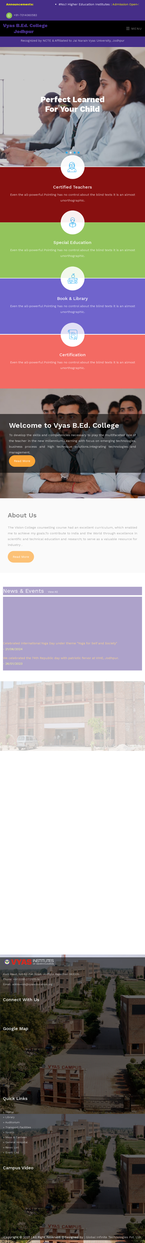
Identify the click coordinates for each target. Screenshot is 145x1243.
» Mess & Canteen (15, 1137)
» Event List (11, 1152)
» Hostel (8, 1112)
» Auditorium (11, 1122)
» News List (11, 1147)
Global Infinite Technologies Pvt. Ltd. (113, 1237)
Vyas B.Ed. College (25, 28)
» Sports (8, 1132)
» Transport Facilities (17, 1127)
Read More (22, 461)
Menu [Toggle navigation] (134, 28)
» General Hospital (15, 1142)
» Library (9, 1117)
